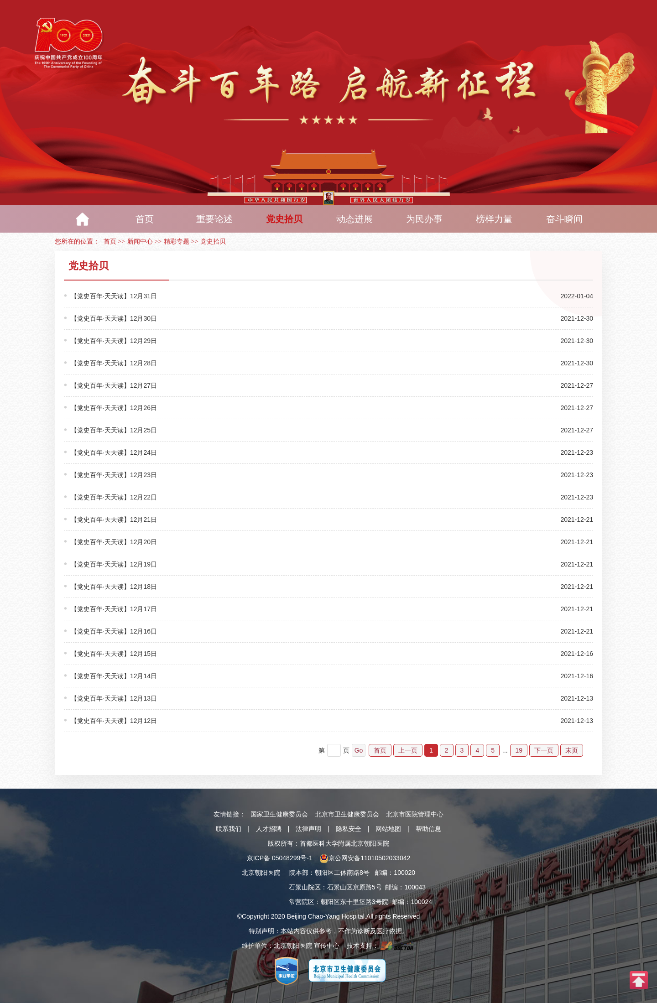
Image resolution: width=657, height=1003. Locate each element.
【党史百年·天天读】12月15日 (114, 653)
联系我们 (228, 828)
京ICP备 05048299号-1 (280, 858)
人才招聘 (269, 828)
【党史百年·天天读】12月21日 (114, 519)
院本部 (298, 872)
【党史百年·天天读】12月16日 (114, 631)
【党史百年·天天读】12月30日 (114, 318)
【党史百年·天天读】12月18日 (114, 586)
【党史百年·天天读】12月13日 (114, 698)
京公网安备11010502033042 (364, 858)
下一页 (543, 750)
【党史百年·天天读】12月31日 (114, 296)
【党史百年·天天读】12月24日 (114, 452)
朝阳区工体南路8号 (342, 872)
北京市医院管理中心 (414, 814)
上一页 (407, 750)
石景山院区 (305, 887)
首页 (110, 241)
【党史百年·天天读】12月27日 (114, 385)
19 (518, 750)
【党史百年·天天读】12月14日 (114, 676)
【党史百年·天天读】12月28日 (114, 363)
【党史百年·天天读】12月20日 (114, 542)
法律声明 (308, 828)
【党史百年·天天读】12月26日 (114, 407)
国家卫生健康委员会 (279, 814)
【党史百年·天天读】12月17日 (114, 609)
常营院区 (301, 901)
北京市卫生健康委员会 (347, 814)
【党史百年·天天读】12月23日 (114, 474)
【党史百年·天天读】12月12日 (114, 720)
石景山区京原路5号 (354, 887)
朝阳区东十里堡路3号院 (354, 901)
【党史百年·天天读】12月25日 (114, 430)
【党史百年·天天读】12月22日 (114, 497)
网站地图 (388, 828)
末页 (571, 750)
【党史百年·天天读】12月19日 (114, 564)
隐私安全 (348, 828)
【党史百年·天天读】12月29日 (114, 340)
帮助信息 (428, 828)
